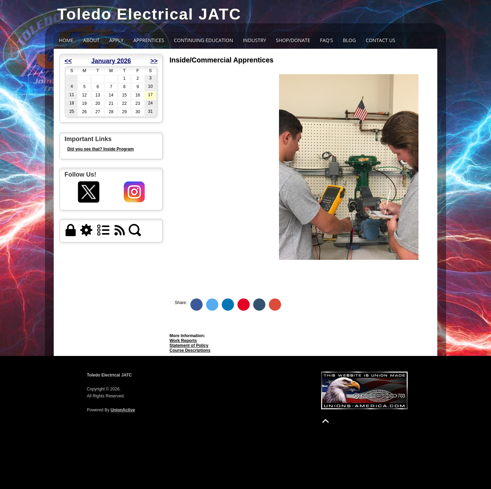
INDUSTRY (254, 40)
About (91, 40)
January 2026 (111, 60)
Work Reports (183, 340)
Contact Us (380, 40)
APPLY (116, 40)
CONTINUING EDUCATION (203, 40)
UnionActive (123, 410)
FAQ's (326, 40)
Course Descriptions (189, 350)
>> (154, 60)
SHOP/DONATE (293, 40)
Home (66, 40)
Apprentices (148, 40)
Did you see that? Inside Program (100, 149)
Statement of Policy (188, 345)
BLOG (349, 40)
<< (68, 60)
